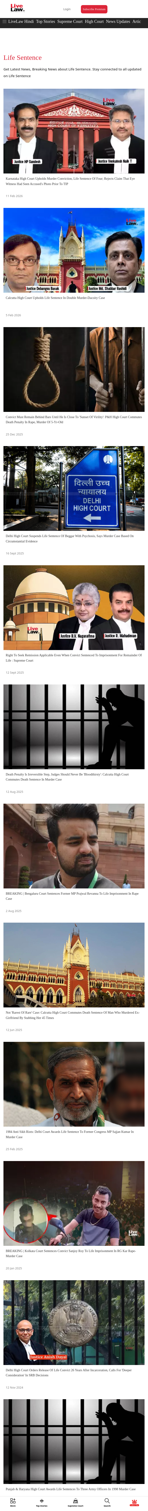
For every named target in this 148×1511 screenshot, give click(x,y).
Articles (138, 21)
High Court (94, 21)
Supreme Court (70, 21)
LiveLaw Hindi (21, 21)
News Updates (118, 21)
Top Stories (45, 21)
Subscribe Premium (94, 9)
